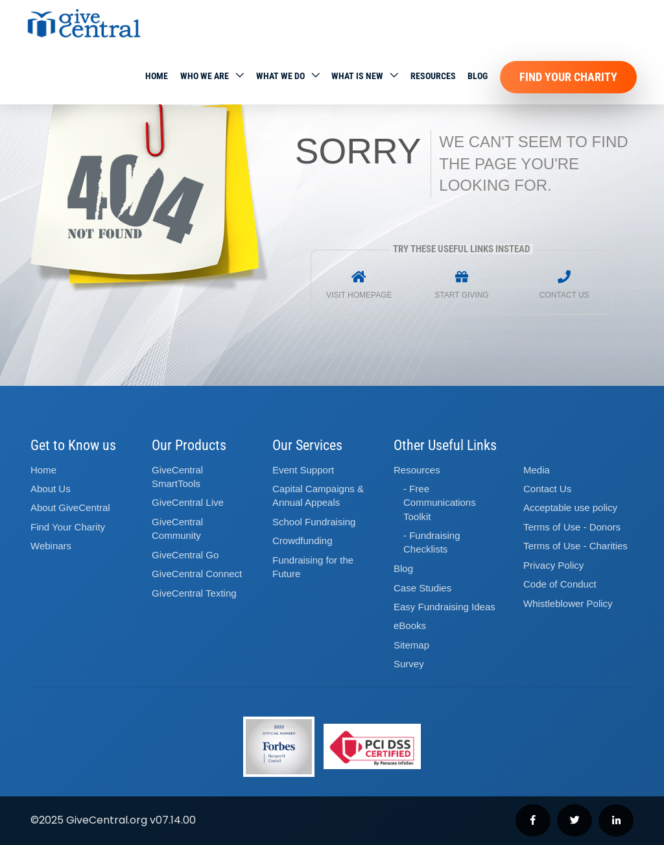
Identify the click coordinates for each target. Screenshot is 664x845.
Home (156, 76)
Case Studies (422, 587)
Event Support (303, 469)
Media (536, 469)
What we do (280, 76)
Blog (478, 76)
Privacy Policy (553, 565)
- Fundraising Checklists (431, 542)
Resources (433, 76)
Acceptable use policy (570, 507)
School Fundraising (313, 521)
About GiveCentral (70, 507)
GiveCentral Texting (194, 593)
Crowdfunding (302, 540)
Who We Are (204, 76)
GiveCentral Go (185, 554)
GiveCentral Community (177, 528)
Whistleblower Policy (568, 603)
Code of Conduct (560, 583)
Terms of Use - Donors (572, 526)
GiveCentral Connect (197, 573)
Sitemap (411, 644)
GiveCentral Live (188, 502)
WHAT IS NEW (357, 76)
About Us (50, 488)
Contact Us (547, 488)
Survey (409, 663)
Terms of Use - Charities (575, 545)
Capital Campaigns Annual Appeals (318, 495)
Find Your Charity (568, 77)
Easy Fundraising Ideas (444, 606)
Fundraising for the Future (312, 566)
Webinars (50, 545)
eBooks (410, 625)
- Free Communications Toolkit (439, 502)
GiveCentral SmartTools (177, 476)
